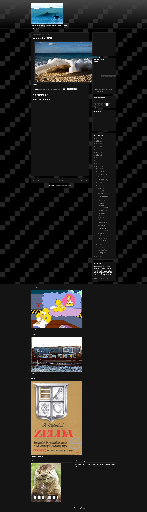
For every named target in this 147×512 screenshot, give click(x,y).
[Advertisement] (60, 161)
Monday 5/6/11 (102, 225)
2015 (98, 158)
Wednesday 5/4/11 (101, 234)
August (100, 182)
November (101, 174)
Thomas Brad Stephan (103, 266)
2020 (98, 144)
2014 (98, 160)
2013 (98, 163)
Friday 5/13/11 (102, 211)
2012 (98, 166)
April (99, 244)
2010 (98, 256)
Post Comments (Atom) (64, 185)
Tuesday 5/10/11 (103, 222)
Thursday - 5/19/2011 (102, 199)
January (101, 253)
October (101, 177)
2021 (98, 141)
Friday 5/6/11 (102, 228)
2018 (98, 149)
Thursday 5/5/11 (103, 231)
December (101, 171)
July (99, 185)
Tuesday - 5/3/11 (103, 238)
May (99, 191)
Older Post (84, 180)
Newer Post (37, 180)
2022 (98, 138)
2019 (98, 146)
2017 (98, 152)
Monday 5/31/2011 (104, 193)
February (101, 250)
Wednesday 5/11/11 (101, 218)
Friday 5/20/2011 (103, 196)
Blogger (83, 508)
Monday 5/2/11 (102, 241)
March (100, 247)
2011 (98, 169)
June (99, 188)
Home (60, 180)
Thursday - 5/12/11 (101, 214)
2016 (98, 155)
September (101, 180)
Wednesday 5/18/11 (101, 204)
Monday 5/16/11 (103, 208)
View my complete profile (102, 278)
